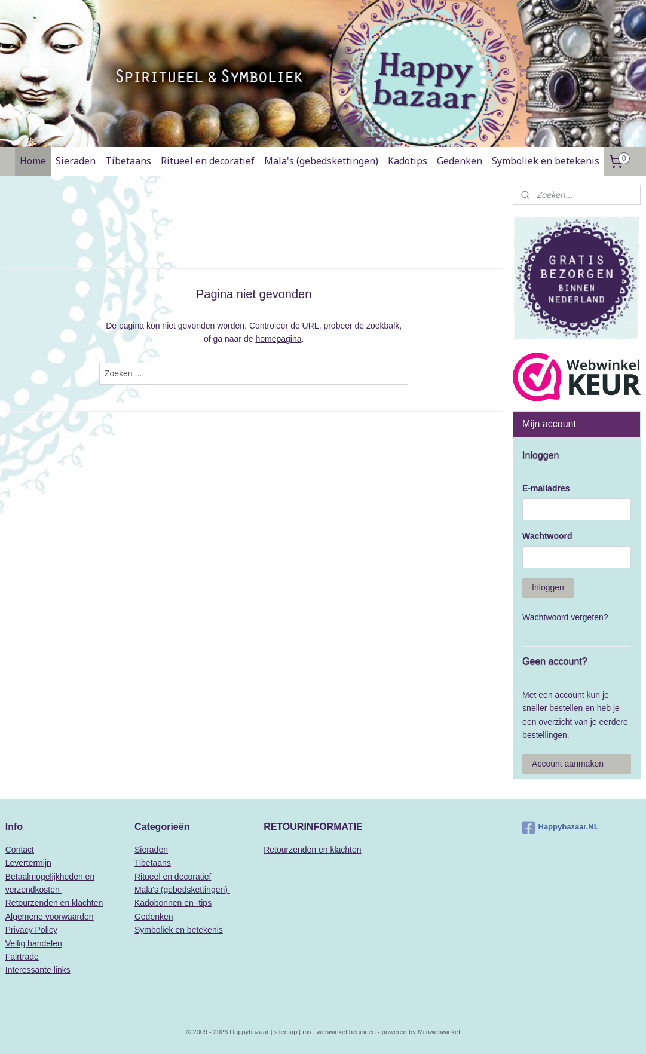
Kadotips (407, 160)
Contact (19, 849)
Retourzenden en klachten (54, 903)
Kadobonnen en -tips (173, 903)
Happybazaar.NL (560, 827)
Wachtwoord (547, 536)
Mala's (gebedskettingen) (321, 160)
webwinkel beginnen (346, 1031)
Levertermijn (28, 863)
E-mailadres (546, 488)
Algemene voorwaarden (49, 916)
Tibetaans (128, 160)
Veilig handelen (33, 943)
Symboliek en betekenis (545, 160)
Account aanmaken (568, 763)
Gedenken (459, 160)
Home (33, 160)
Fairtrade (22, 956)
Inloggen (548, 587)
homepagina (278, 339)
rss (306, 1031)
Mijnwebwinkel (439, 1031)
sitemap (286, 1031)
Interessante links (38, 970)
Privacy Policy (31, 929)
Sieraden (76, 160)
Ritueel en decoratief (208, 160)
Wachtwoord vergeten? (565, 617)
